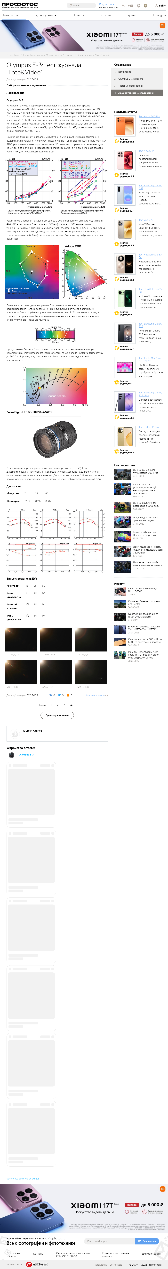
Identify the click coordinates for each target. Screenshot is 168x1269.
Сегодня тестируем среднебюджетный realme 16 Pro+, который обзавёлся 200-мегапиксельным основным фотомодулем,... (151, 442)
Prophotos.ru (154, 1264)
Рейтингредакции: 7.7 (127, 209)
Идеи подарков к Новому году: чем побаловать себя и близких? (148, 549)
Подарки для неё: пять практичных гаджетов (145, 519)
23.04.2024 (138, 476)
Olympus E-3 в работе (130, 78)
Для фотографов (151, 1253)
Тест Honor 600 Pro (149, 116)
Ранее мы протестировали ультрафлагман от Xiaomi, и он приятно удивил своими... (150, 162)
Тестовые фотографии (130, 85)
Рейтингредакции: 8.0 (127, 313)
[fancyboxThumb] (30, 186)
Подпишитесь (106, 4)
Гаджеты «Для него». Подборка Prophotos (144, 534)
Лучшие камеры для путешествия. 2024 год (145, 471)
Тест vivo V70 (146, 220)
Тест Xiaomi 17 (146, 151)
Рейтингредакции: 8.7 (127, 175)
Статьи (106, 15)
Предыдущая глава (57, 715)
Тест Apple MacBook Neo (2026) (150, 360)
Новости (79, 15)
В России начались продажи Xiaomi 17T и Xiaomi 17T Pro (144, 628)
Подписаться (149, 1241)
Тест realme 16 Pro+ (149, 427)
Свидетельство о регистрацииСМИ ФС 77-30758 (73, 1255)
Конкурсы (159, 15)
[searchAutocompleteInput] (83, 5)
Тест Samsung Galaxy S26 (150, 325)
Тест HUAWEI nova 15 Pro (150, 290)
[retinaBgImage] (122, 474)
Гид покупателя (45, 15)
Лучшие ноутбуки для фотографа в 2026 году (146, 504)
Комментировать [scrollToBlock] (95, 695)
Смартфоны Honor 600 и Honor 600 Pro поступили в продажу (145, 641)
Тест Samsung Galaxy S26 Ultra (150, 394)
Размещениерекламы (14, 1255)
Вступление (124, 71)
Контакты (38, 1253)
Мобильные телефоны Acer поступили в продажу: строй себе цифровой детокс (143, 654)
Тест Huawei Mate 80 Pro (150, 256)
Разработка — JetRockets (108, 1264)
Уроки (132, 15)
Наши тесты (10, 15)
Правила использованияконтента (115, 1255)
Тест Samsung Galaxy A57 (150, 187)
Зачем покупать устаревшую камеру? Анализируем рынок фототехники (144, 489)
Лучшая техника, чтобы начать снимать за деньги (147, 564)
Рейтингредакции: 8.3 (127, 140)
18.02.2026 (138, 538)
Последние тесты (125, 112)
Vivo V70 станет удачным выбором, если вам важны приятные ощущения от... (150, 232)
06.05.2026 (138, 509)
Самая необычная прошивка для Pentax (144, 603)
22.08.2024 (138, 568)
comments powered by (23, 1178)
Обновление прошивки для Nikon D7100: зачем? (143, 615)
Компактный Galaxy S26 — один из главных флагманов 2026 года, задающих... (150, 338)
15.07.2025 (138, 496)
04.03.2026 (138, 523)
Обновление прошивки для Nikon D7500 (143, 590)
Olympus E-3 (26, 754)
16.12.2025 (138, 556)
